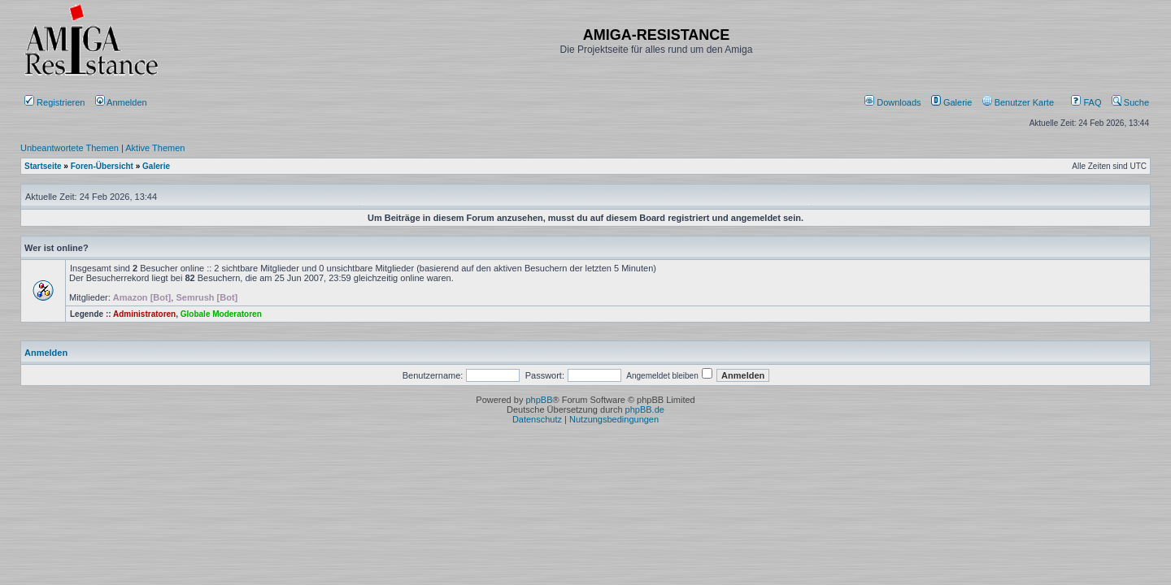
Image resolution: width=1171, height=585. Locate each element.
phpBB (538, 400)
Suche (1130, 102)
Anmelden (122, 102)
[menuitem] (894, 102)
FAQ (1086, 102)
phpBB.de (644, 409)
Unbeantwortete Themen (69, 148)
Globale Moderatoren (221, 314)
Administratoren (144, 314)
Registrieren (54, 102)
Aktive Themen (155, 148)
